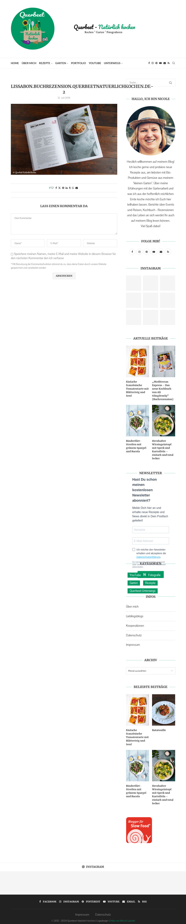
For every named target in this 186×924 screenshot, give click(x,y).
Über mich (29, 63)
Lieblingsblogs (134, 615)
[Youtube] (160, 63)
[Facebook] (149, 63)
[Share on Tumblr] (70, 187)
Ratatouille (159, 729)
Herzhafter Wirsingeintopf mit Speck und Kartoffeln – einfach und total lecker (162, 449)
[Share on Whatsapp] (73, 187)
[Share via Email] (76, 187)
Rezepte (44, 63)
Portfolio (78, 63)
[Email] (164, 63)
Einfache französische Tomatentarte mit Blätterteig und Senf (137, 388)
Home (15, 63)
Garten (60, 63)
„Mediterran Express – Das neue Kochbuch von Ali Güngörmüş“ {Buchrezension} (162, 390)
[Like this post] (52, 187)
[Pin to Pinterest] (63, 187)
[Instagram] (153, 63)
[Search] (173, 63)
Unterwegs (112, 63)
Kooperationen (135, 625)
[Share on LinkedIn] (67, 187)
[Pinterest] (156, 63)
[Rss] (169, 63)
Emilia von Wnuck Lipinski (122, 918)
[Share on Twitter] (59, 187)
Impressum (133, 644)
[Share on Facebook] (56, 187)
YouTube (95, 63)
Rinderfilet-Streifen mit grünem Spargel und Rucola (136, 445)
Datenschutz (134, 634)
